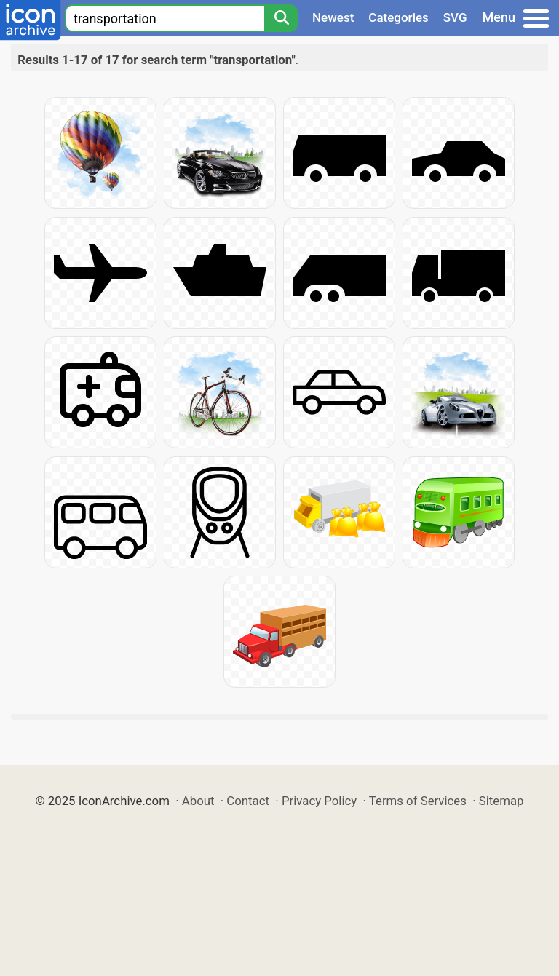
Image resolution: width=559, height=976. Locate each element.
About (198, 800)
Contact (247, 800)
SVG (455, 17)
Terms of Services (418, 800)
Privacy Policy (319, 800)
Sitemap (501, 800)
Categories (398, 17)
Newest (333, 17)
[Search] (281, 18)
